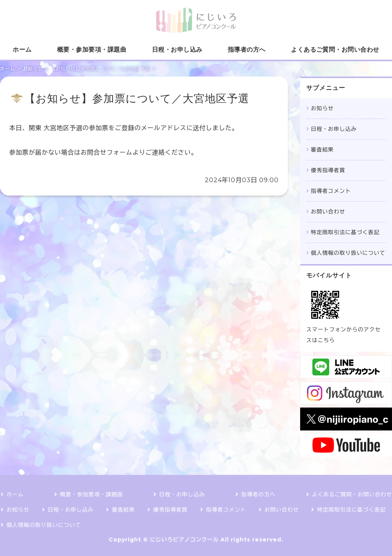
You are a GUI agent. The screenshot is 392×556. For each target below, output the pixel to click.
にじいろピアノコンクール (184, 539)
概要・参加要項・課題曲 (91, 49)
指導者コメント (331, 191)
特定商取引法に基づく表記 (345, 232)
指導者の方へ (247, 49)
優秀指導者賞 (328, 170)
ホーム (22, 49)
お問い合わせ (328, 211)
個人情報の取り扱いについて (348, 252)
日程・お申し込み (177, 49)
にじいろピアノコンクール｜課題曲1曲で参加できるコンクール (196, 20)
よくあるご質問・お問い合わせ (335, 49)
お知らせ (33, 69)
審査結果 (322, 149)
